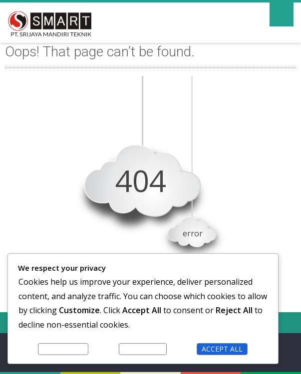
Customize (63, 349)
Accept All (222, 349)
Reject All (143, 349)
